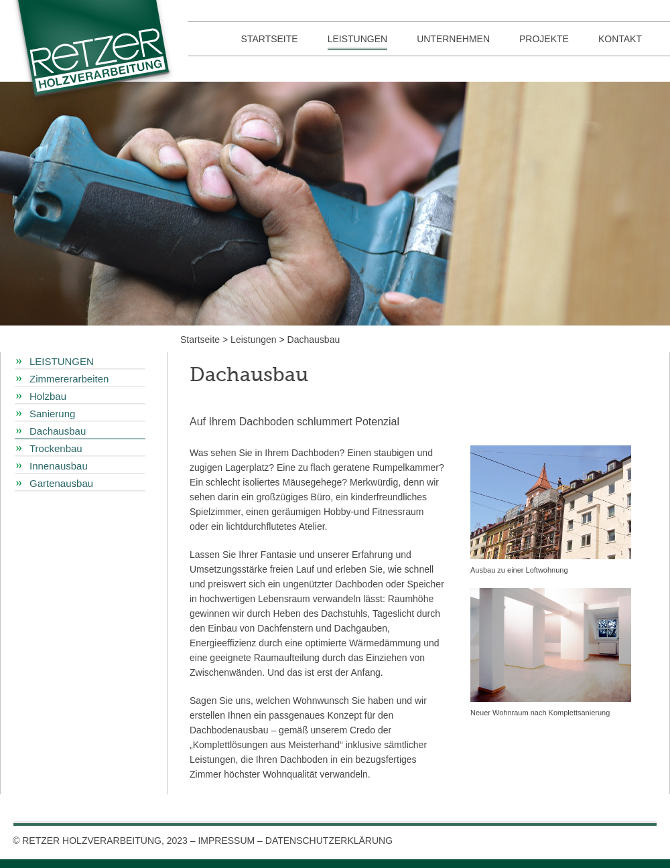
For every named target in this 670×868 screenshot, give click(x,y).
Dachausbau (313, 339)
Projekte (544, 38)
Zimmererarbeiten (69, 378)
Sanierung (52, 413)
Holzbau (47, 396)
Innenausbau (58, 466)
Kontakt (620, 38)
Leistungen (357, 38)
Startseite (269, 38)
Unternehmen (453, 38)
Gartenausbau (61, 483)
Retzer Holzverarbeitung (97, 53)
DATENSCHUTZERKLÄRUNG (329, 840)
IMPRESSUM (226, 840)
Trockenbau (55, 448)
